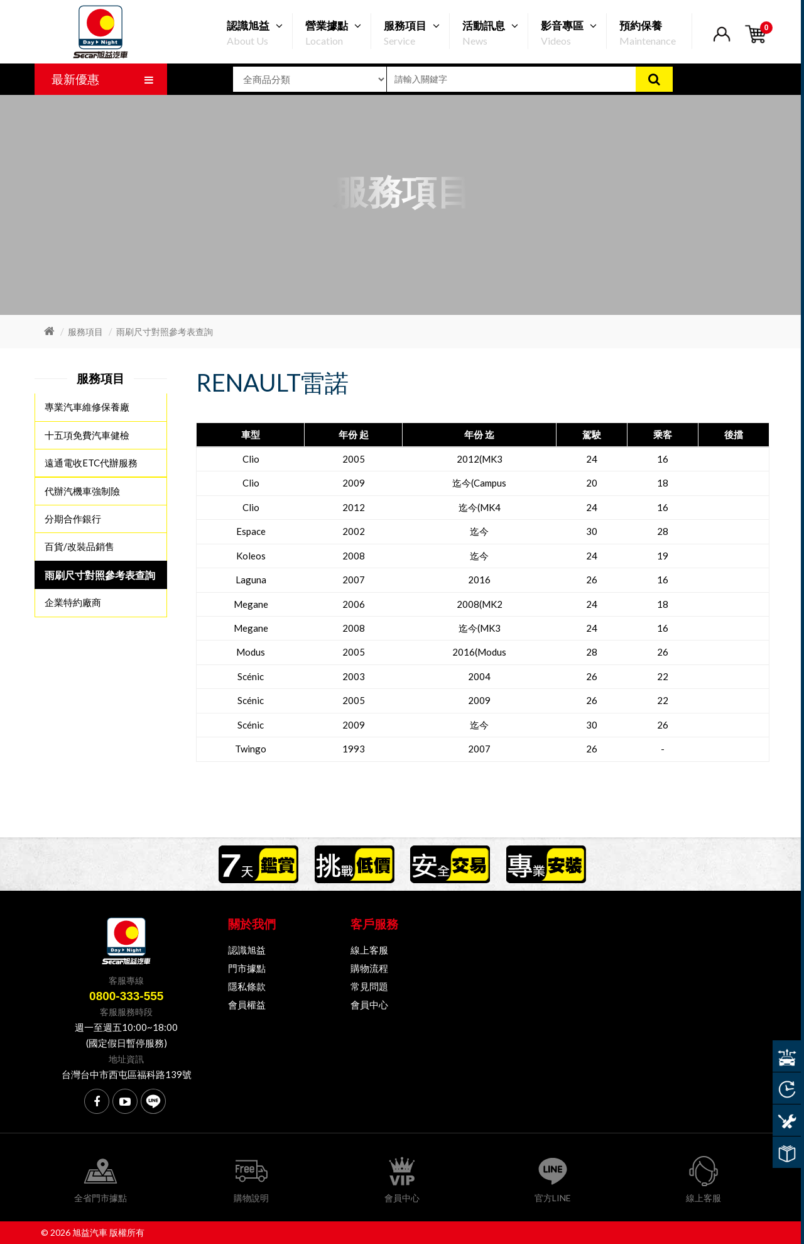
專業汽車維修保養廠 (87, 407)
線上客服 (369, 949)
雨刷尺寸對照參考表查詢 (164, 331)
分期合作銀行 (73, 518)
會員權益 (247, 1004)
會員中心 (369, 1004)
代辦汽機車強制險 (82, 490)
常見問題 (369, 986)
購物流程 (369, 968)
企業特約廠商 (73, 601)
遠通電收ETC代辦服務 (91, 462)
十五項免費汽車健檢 (87, 435)
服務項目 (85, 331)
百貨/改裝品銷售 (79, 546)
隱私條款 (247, 986)
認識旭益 (247, 949)
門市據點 (247, 968)
